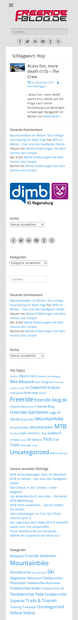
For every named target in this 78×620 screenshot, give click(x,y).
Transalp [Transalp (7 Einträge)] (25, 445)
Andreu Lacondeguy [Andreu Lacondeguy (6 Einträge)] (49, 376)
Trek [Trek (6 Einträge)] (34, 445)
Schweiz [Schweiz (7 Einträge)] (15, 440)
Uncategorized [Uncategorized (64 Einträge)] (29, 452)
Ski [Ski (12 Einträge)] (29, 439)
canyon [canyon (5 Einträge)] (14, 388)
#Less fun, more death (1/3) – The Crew (43, 71)
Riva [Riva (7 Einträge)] (44, 433)
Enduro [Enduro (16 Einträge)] (53, 387)
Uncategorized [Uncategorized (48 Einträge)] (50, 606)
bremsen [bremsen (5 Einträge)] (58, 382)
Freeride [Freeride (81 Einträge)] (21, 399)
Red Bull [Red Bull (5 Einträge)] (14, 433)
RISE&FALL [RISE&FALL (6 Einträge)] (34, 433)
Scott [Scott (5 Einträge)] (23, 439)
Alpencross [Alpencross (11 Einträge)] (28, 376)
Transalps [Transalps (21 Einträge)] (29, 607)
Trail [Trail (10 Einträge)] (55, 439)
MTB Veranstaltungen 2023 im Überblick (38, 474)
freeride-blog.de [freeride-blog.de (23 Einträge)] (50, 400)
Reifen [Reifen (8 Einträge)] (23, 433)
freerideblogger (36, 86)
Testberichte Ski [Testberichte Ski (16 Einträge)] (53, 588)
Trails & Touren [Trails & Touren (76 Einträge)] (41, 600)
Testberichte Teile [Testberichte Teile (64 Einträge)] (27, 594)
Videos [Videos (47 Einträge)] (16, 612)
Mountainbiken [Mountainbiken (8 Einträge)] (19, 427)
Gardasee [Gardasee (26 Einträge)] (38, 412)
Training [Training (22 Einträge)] (16, 607)
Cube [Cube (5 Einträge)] (21, 388)
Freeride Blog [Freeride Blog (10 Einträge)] (44, 406)
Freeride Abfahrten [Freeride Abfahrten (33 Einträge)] (40, 555)
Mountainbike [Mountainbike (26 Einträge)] (49, 419)
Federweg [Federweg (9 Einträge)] (30, 393)
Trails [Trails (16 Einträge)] (15, 444)
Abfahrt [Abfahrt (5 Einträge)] (14, 376)
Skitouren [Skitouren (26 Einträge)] (34, 578)
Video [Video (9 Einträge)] (54, 453)
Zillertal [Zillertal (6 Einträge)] (62, 453)
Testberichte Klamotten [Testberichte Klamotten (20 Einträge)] (43, 583)
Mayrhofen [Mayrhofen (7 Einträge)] (27, 419)
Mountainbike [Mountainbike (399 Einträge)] (29, 563)
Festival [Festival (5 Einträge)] (42, 393)
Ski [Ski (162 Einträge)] (50, 571)
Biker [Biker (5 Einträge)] (37, 382)
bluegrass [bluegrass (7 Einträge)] (47, 382)
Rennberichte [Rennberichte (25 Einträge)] (20, 572)
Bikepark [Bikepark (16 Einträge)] (26, 381)
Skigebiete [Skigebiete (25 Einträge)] (18, 578)
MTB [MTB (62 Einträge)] (60, 426)
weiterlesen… (52, 116)
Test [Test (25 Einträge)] (47, 439)
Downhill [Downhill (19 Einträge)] (38, 387)
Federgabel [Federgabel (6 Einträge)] (16, 392)
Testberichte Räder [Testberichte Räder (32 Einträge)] (25, 588)
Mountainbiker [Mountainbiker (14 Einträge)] (42, 427)
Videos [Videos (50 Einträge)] (29, 612)
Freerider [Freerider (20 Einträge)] (18, 412)
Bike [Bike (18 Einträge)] (14, 381)
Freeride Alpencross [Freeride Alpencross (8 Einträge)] (22, 406)
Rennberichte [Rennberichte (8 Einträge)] (39, 572)
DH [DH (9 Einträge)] (27, 388)
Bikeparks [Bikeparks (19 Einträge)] (17, 556)
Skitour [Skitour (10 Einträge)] (37, 439)
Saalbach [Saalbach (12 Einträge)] (54, 433)
